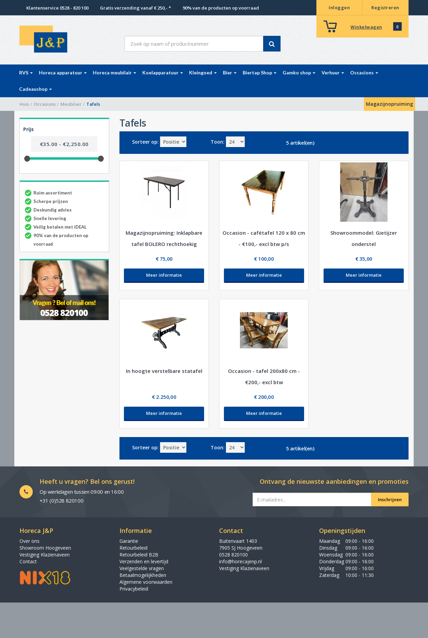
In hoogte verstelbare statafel (164, 370)
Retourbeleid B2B (138, 554)
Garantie (128, 541)
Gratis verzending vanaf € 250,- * (135, 8)
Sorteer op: (145, 142)
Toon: (218, 142)
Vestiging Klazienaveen (44, 554)
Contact (28, 561)
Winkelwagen (366, 27)
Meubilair (71, 104)
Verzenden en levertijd (143, 561)
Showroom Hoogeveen (45, 548)
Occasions (45, 104)
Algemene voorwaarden (145, 582)
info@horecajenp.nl (240, 561)
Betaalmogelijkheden (142, 575)
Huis (24, 104)
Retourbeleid (133, 548)
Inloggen (339, 7)
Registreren (385, 7)
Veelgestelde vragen (141, 568)
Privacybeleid (133, 588)
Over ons (29, 541)
